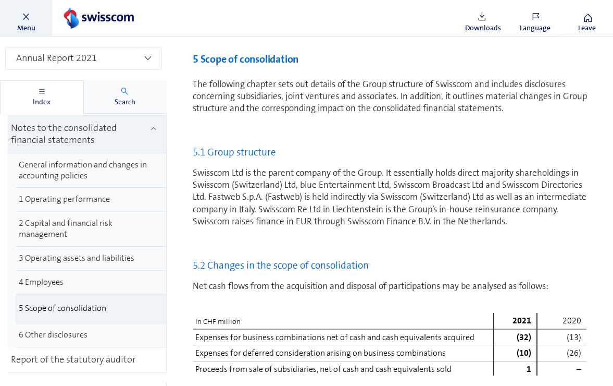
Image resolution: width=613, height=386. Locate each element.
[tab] (42, 97)
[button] (26, 18)
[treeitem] (91, 121)
